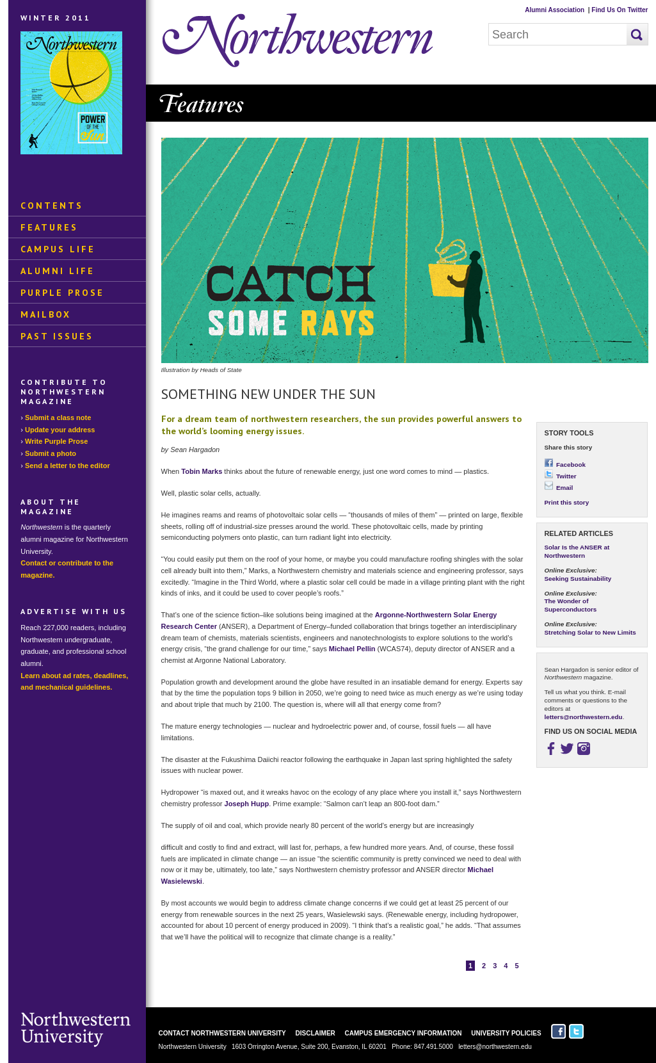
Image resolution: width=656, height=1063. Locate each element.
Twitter (561, 476)
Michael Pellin (352, 649)
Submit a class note (58, 417)
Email (559, 487)
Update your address (60, 430)
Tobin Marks (201, 471)
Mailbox (45, 314)
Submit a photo (50, 453)
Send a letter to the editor (67, 465)
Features (49, 227)
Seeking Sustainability (578, 578)
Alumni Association (554, 9)
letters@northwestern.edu (584, 716)
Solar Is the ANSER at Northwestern (577, 551)
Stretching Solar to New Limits (590, 632)
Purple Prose (62, 292)
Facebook (565, 464)
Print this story (567, 502)
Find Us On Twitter (619, 9)
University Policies (506, 1033)
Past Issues (56, 336)
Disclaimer (315, 1033)
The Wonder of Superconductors (571, 605)
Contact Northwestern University (222, 1033)
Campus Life (57, 249)
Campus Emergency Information (403, 1033)
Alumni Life (57, 271)
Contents (51, 205)
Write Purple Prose (56, 441)
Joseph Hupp (247, 803)
